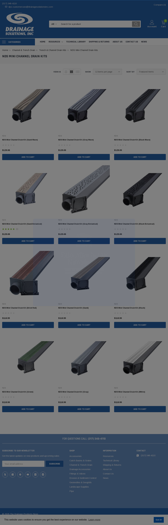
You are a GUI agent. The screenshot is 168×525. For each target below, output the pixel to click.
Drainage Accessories (80, 469)
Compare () (160, 4)
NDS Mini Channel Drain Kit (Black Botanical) (134, 224)
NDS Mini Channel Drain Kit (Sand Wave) (20, 140)
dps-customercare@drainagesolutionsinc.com (30, 7)
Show (88, 72)
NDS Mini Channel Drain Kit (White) (129, 392)
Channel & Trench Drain (80, 465)
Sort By (130, 72)
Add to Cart (28, 157)
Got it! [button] (159, 520)
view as (57, 72)
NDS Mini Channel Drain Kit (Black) (129, 308)
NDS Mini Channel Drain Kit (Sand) (73, 308)
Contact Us (108, 473)
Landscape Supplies (79, 486)
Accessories (75, 456)
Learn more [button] (94, 519)
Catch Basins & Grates (80, 460)
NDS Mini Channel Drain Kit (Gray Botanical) (78, 224)
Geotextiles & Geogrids (80, 482)
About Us (107, 469)
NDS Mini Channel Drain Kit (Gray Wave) (76, 140)
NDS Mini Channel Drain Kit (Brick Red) (19, 308)
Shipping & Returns (112, 465)
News (105, 478)
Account (152, 26)
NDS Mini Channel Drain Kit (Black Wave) (132, 140)
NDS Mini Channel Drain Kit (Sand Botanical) (22, 224)
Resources (54, 41)
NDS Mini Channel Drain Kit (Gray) (73, 392)
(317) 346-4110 (9, 3)
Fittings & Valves (77, 473)
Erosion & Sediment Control (82, 478)
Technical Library (111, 460)
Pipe (71, 491)
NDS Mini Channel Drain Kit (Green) (17, 392)
